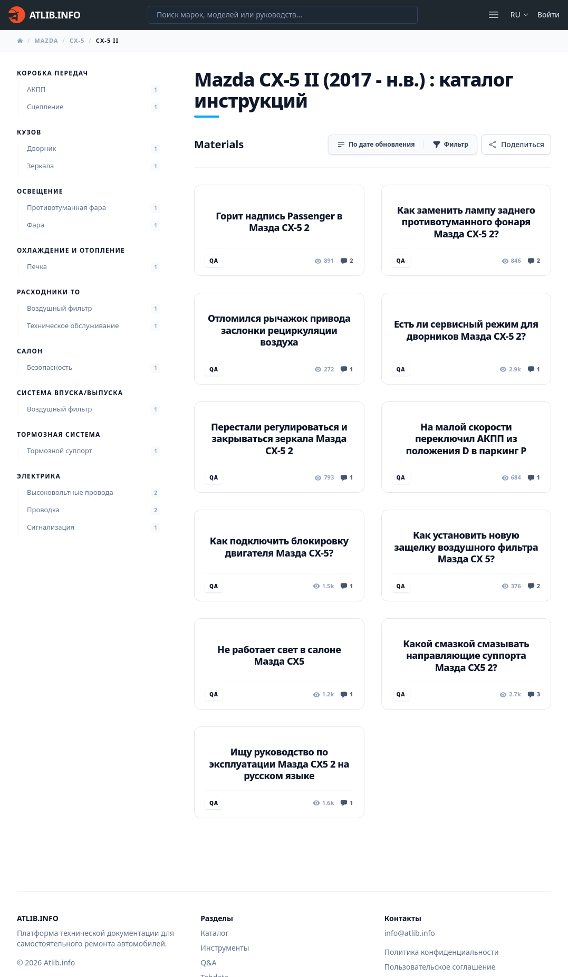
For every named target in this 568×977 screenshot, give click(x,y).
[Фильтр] (450, 144)
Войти (548, 14)
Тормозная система (59, 434)
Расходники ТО (48, 292)
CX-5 (77, 40)
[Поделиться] (516, 145)
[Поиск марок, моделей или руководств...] (283, 15)
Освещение (40, 191)
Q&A (208, 962)
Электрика (39, 476)
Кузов (29, 132)
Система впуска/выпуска (70, 393)
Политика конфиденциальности (441, 952)
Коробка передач (52, 73)
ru (520, 14)
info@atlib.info (409, 933)
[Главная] (44, 14)
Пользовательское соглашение (440, 967)
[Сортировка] (376, 144)
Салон (30, 351)
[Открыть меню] (493, 14)
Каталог (214, 933)
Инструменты (224, 948)
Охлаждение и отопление (71, 250)
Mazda (46, 40)
